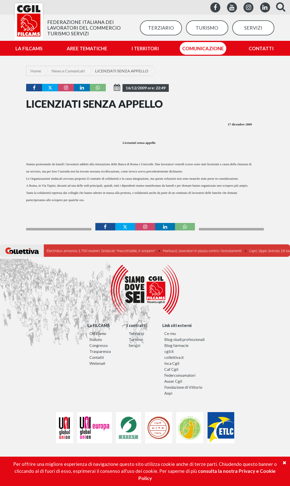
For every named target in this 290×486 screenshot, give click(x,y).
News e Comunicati (68, 70)
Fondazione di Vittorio (183, 387)
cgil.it (169, 351)
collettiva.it (174, 357)
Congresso (98, 345)
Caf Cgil (171, 369)
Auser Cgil (173, 381)
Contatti (96, 357)
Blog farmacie (176, 345)
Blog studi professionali (184, 339)
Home (35, 70)
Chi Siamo (97, 333)
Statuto (95, 339)
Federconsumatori (179, 375)
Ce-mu (170, 333)
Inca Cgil (171, 363)
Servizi (134, 345)
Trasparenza (100, 351)
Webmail (97, 363)
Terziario (136, 333)
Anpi (168, 393)
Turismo (136, 339)
